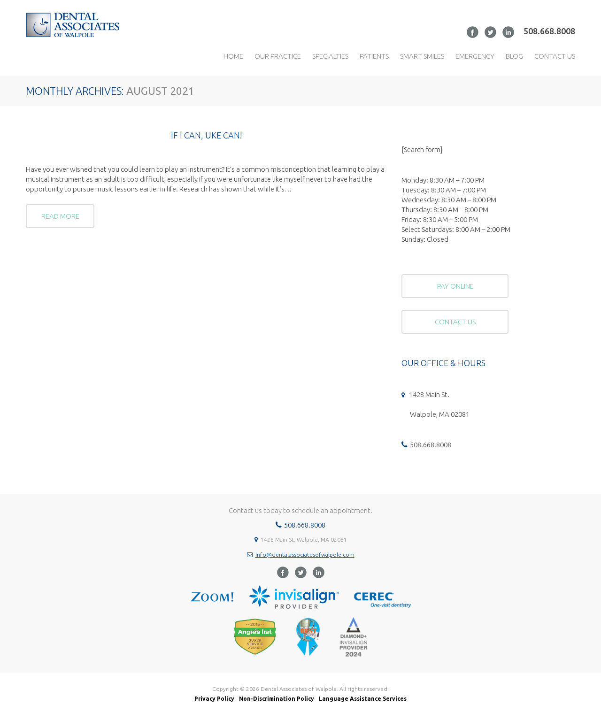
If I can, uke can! (206, 135)
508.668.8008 (549, 31)
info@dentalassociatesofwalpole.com (304, 554)
